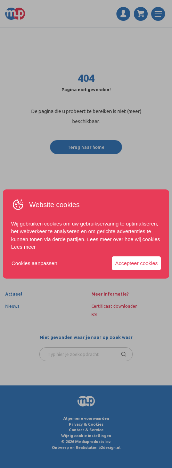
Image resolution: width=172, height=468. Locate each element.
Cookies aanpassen (34, 263)
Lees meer (23, 247)
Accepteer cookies (136, 263)
